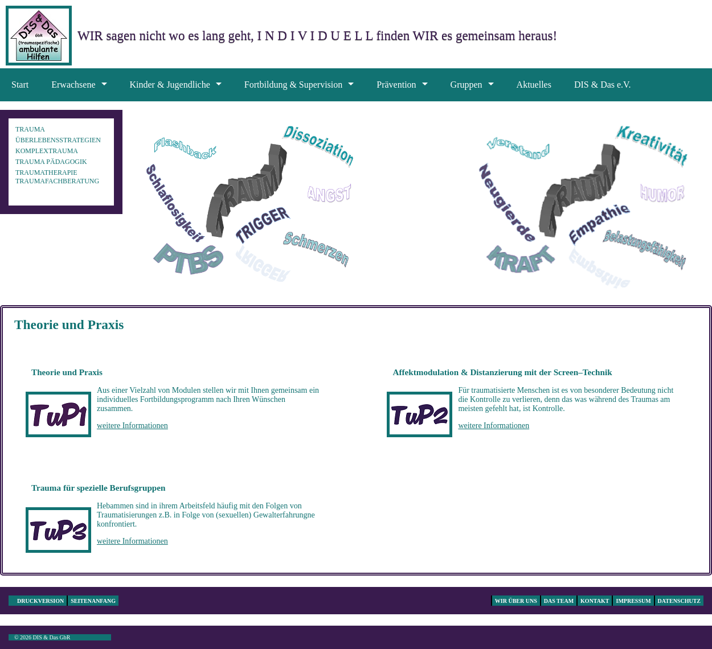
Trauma (30, 129)
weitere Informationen (132, 425)
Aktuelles (534, 84)
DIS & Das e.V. (602, 84)
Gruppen (466, 84)
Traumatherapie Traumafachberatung (57, 177)
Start (19, 84)
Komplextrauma (46, 151)
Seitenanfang (93, 601)
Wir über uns (516, 601)
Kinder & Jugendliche (170, 84)
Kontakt (594, 601)
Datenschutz (679, 601)
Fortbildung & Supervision (293, 84)
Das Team (559, 601)
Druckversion (40, 601)
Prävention (396, 84)
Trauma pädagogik (51, 162)
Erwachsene (73, 84)
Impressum (633, 601)
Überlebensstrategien (58, 140)
